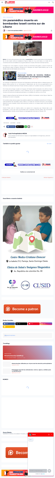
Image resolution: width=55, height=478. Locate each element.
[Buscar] (53, 2)
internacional (10, 17)
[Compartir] (51, 30)
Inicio (4, 17)
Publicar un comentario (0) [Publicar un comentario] (27, 172)
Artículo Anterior (6, 177)
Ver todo (49, 143)
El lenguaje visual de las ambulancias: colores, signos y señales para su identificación (31, 370)
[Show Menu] (2, 2)
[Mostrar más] (32, 126)
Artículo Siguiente (48, 177)
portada (18, 122)
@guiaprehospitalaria (10, 335)
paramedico (12, 122)
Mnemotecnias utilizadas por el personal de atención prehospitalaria (32, 363)
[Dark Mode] (49, 2)
